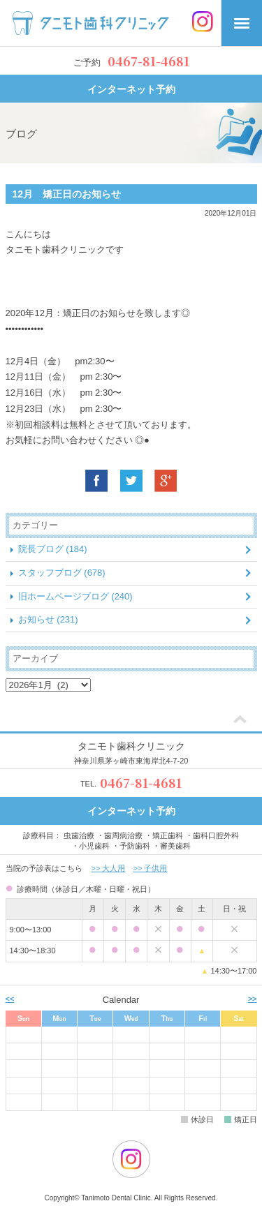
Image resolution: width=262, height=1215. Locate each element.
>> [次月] (252, 998)
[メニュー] (241, 23)
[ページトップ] (240, 721)
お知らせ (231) (48, 619)
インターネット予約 (131, 89)
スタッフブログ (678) (61, 572)
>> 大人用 (109, 868)
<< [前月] (10, 998)
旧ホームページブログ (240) (75, 596)
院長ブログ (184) (52, 549)
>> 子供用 (150, 868)
